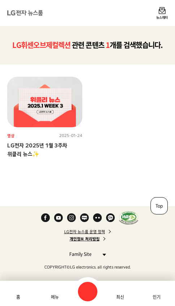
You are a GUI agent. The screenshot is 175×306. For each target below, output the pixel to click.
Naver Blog (84, 217)
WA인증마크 (128, 218)
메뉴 (55, 297)
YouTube (58, 217)
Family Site (85, 253)
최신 (120, 297)
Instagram (71, 217)
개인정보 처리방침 (85, 238)
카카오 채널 (110, 217)
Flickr (97, 217)
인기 (157, 297)
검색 (87, 291)
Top (159, 206)
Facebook (45, 217)
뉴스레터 (162, 17)
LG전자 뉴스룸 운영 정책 (84, 231)
